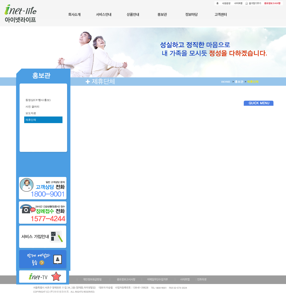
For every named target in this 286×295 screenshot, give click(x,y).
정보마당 (191, 14)
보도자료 (30, 113)
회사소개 (74, 14)
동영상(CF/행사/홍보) (37, 100)
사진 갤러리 (31, 106)
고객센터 (220, 14)
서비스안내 (103, 14)
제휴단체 (30, 119)
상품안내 (133, 14)
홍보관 (162, 14)
